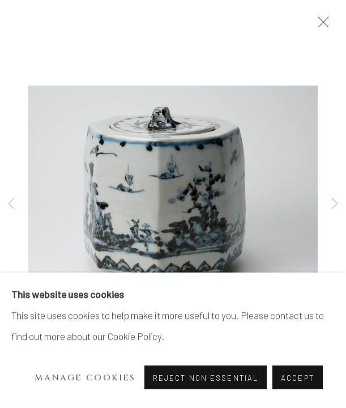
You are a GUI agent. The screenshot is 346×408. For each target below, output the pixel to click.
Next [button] (334, 204)
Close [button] (320, 25)
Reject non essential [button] (205, 377)
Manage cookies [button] (85, 378)
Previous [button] (11, 204)
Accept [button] (297, 377)
